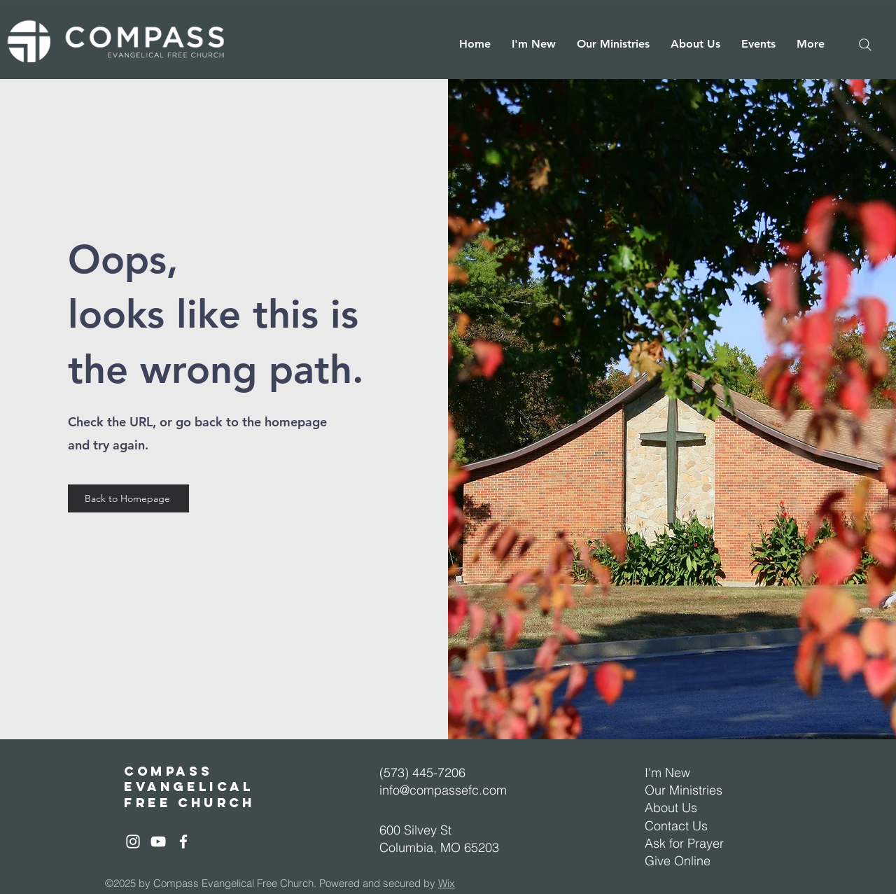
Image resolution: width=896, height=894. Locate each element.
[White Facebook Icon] (183, 841)
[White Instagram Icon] (133, 841)
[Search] (865, 44)
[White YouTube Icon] (158, 841)
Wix (446, 883)
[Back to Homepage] (128, 498)
